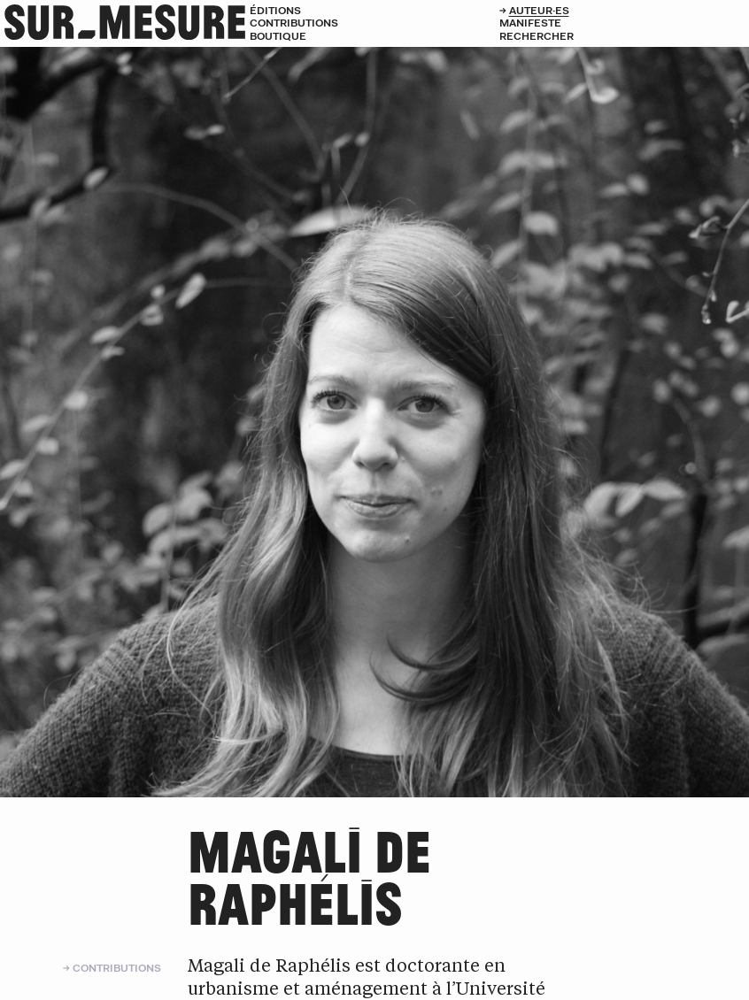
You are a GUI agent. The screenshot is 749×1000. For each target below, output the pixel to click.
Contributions (294, 23)
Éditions (275, 10)
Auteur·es (539, 10)
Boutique (278, 36)
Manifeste (530, 23)
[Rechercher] (624, 36)
